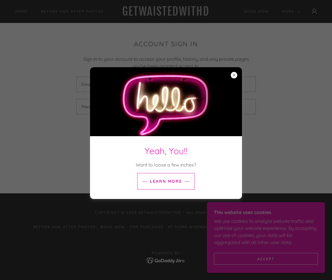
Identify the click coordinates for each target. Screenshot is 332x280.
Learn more (166, 181)
